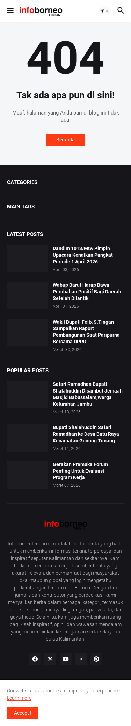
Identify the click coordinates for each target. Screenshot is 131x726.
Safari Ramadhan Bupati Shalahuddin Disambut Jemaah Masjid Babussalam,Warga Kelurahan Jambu (88, 394)
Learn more (19, 698)
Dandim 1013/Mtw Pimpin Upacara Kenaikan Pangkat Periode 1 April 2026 (83, 254)
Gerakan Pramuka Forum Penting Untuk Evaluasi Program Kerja (80, 471)
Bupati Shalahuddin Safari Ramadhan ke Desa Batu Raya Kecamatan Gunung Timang (86, 434)
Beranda (65, 139)
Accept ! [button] (22, 713)
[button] (9, 11)
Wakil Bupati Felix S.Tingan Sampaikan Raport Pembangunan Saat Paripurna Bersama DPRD (86, 332)
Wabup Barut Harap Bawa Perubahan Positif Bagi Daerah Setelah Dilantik (87, 291)
